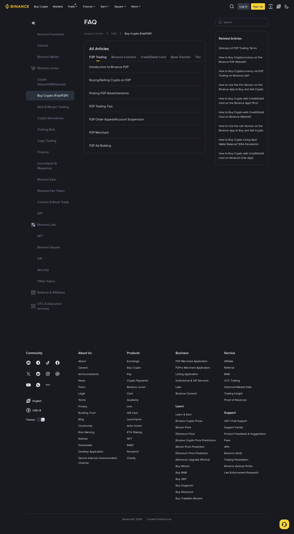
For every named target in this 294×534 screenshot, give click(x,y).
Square (120, 6)
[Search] (245, 22)
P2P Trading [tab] (98, 57)
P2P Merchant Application (191, 361)
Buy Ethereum (184, 492)
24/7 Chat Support (235, 421)
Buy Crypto (41, 6)
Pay (129, 374)
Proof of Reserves (235, 400)
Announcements (88, 374)
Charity (131, 458)
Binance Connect (186, 393)
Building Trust (86, 413)
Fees (227, 440)
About (82, 361)
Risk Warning (86, 432)
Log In (243, 6)
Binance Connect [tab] (123, 57)
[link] (50, 34)
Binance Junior (136, 387)
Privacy (82, 406)
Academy (132, 400)
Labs (178, 387)
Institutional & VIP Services (192, 380)
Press (81, 387)
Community (85, 425)
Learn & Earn (184, 414)
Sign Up (258, 6)
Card (130, 393)
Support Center (233, 427)
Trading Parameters (236, 459)
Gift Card (132, 413)
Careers (83, 367)
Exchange (133, 361)
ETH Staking (134, 432)
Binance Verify (233, 453)
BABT (130, 445)
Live (129, 406)
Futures (89, 6)
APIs (227, 446)
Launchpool (134, 419)
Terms (82, 400)
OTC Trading (232, 380)
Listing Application (187, 374)
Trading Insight (233, 393)
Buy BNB (181, 472)
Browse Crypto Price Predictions (196, 440)
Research (133, 451)
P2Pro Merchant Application (193, 367)
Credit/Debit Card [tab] (153, 57)
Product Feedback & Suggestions (245, 434)
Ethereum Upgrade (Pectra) (193, 459)
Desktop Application (90, 451)
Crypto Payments (137, 380)
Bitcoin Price (183, 427)
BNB (227, 374)
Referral (229, 367)
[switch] (41, 419)
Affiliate (228, 361)
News (81, 380)
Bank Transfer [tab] (180, 57)
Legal (81, 393)
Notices (83, 438)
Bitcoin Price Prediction (190, 446)
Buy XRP (181, 479)
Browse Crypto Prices (189, 421)
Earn (105, 6)
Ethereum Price (185, 434)
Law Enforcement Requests (241, 472)
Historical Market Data (237, 387)
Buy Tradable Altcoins (189, 498)
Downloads (85, 445)
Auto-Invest (134, 425)
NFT (129, 438)
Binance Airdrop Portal (238, 466)
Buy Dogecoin (184, 485)
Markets (58, 6)
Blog (81, 419)
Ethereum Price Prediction (192, 453)
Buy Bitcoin (183, 466)
